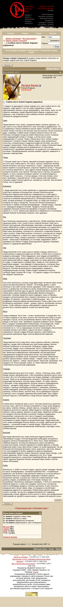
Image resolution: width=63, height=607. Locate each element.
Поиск (31, 52)
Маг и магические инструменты (23, 564)
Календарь (22, 50)
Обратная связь (40, 549)
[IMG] (5, 531)
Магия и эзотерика (13, 39)
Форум (25, 33)
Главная (10, 33)
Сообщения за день (48, 50)
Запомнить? (54, 41)
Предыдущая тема (23, 508)
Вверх (58, 549)
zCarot (35, 572)
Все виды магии (29, 39)
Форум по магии (46, 6)
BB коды (6, 527)
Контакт (52, 33)
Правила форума (10, 537)
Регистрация (11, 50)
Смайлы (6, 529)
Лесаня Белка (29, 85)
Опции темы (52, 69)
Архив (51, 549)
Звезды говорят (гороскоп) (16, 41)
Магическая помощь (46, 8)
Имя (43, 37)
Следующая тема (40, 508)
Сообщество (33, 50)
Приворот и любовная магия (29, 8)
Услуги (39, 33)
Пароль (45, 43)
